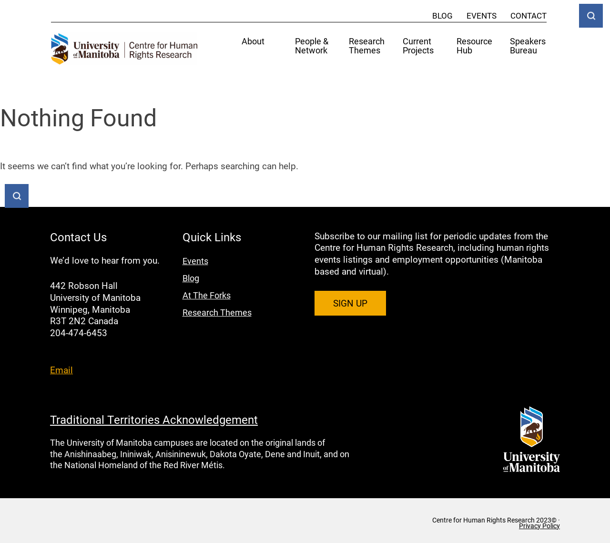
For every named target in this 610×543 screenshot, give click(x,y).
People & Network (311, 46)
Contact (528, 15)
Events (482, 15)
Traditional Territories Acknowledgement (154, 419)
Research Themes (367, 46)
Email (61, 370)
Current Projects (418, 46)
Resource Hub (474, 46)
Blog (442, 15)
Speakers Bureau (528, 46)
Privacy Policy (539, 526)
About (253, 42)
